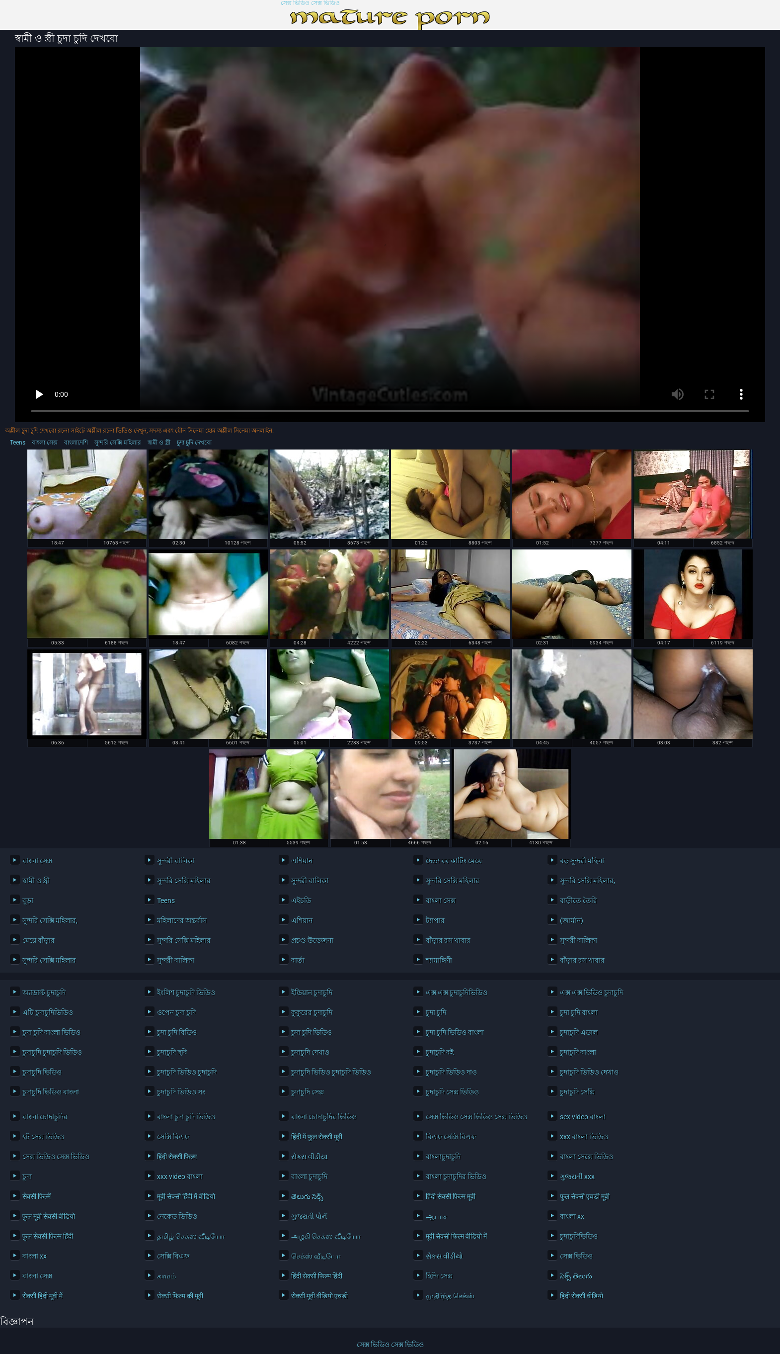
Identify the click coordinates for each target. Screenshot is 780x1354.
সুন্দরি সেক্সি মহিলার (117, 442)
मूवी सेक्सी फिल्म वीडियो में (456, 1236)
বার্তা (298, 960)
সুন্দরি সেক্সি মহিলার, (587, 881)
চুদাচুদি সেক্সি (577, 1092)
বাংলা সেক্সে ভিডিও (586, 1157)
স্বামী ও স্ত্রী (159, 442)
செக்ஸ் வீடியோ (315, 1256)
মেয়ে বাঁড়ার (38, 940)
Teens (17, 442)
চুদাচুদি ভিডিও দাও (451, 1072)
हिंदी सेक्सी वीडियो (581, 1296)
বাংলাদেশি (76, 442)
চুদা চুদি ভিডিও (311, 1032)
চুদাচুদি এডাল (579, 1032)
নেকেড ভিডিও (177, 1216)
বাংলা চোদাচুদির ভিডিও (324, 1117)
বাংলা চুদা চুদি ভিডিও (186, 1117)
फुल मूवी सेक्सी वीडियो (48, 1216)
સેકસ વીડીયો (444, 1256)
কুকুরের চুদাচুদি (311, 1012)
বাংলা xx (572, 1216)
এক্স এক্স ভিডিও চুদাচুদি (591, 992)
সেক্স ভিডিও (576, 1256)
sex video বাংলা (583, 1117)
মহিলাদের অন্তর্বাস (182, 920)
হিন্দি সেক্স (439, 1276)
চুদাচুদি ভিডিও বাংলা (50, 1092)
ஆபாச (436, 1216)
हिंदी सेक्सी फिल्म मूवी (450, 1196)
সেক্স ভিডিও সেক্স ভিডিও (310, 3)
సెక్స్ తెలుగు (576, 1276)
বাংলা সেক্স (45, 442)
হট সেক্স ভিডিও (43, 1137)
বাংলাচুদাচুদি (443, 1157)
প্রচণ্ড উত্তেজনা (312, 940)
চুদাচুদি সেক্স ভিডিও (452, 1092)
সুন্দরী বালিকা (175, 861)
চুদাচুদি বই (440, 1052)
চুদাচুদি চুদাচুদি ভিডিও (52, 1052)
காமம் (166, 1276)
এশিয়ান (301, 861)
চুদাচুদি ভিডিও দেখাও (589, 1072)
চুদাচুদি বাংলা (578, 1052)
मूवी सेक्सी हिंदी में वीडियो (186, 1196)
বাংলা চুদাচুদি (309, 1176)
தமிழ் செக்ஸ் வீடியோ (191, 1236)
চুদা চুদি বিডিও (177, 1032)
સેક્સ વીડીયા (309, 1157)
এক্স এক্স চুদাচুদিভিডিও (456, 992)
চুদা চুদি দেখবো (194, 442)
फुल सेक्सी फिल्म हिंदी (47, 1236)
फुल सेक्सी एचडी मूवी (585, 1196)
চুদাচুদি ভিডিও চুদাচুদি (187, 1072)
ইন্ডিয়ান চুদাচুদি (311, 992)
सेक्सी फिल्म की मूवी (180, 1296)
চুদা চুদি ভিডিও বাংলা (455, 1032)
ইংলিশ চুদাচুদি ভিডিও (186, 992)
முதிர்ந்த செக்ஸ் (450, 1296)
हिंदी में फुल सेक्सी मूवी (316, 1137)
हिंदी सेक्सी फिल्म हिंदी (316, 1276)
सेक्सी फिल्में (36, 1196)
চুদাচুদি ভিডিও (42, 1072)
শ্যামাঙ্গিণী (439, 960)
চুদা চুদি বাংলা (579, 1012)
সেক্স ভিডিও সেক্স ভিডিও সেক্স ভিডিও (476, 1117)
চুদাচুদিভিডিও (579, 1236)
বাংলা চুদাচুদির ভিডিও (456, 1176)
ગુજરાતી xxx (577, 1176)
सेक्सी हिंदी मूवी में (42, 1296)
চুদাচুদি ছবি (172, 1052)
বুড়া (27, 900)
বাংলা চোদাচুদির (45, 1117)
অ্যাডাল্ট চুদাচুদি (44, 992)
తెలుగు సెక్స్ (307, 1196)
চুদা (27, 1176)
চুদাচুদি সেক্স (307, 1092)
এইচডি (301, 900)
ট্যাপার (435, 920)
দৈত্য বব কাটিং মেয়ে (454, 861)
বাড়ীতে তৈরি (578, 900)
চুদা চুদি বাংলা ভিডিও (51, 1032)
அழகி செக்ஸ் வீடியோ (326, 1236)
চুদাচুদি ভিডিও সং (181, 1092)
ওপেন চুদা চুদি (176, 1012)
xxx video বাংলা (180, 1176)
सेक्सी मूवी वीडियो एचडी (319, 1296)
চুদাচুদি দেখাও (310, 1052)
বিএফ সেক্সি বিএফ (451, 1137)
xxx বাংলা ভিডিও (584, 1137)
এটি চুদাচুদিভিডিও (47, 1012)
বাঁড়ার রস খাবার (448, 940)
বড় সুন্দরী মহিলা (582, 861)
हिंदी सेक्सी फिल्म (177, 1157)
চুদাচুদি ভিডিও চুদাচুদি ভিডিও (331, 1072)
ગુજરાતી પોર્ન (309, 1216)
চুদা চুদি (436, 1012)
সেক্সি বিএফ (173, 1137)
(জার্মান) (571, 920)
